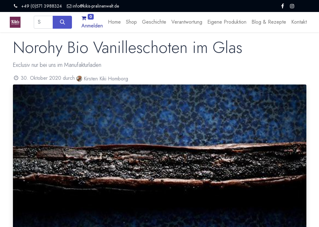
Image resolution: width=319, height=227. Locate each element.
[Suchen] (62, 22)
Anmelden (92, 25)
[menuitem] (114, 22)
